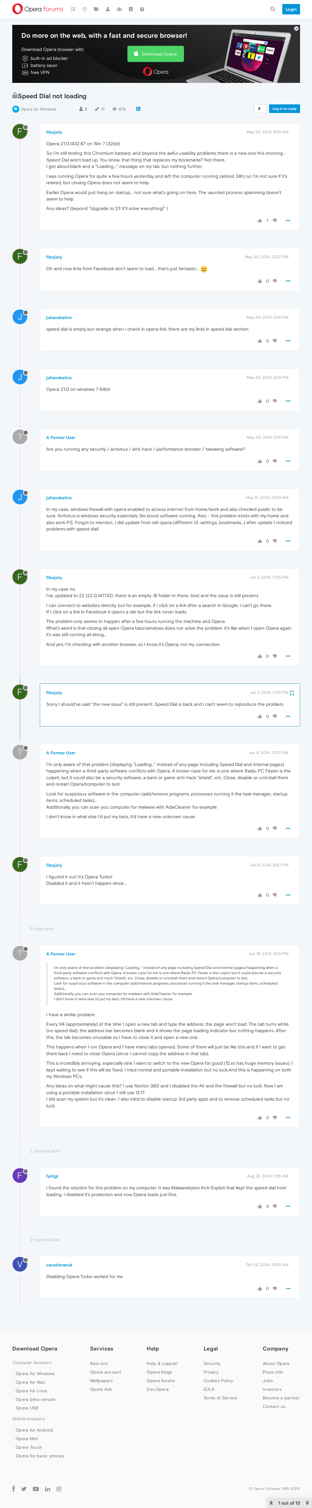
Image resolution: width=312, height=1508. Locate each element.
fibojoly (54, 132)
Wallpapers (101, 1380)
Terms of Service (220, 1397)
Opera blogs (159, 1372)
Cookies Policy (218, 1380)
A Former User (60, 437)
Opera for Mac (31, 1382)
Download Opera (159, 53)
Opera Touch (29, 1447)
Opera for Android (34, 1430)
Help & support (162, 1363)
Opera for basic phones (40, 1455)
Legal (211, 1348)
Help (153, 1348)
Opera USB (27, 1407)
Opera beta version (35, 1399)
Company (275, 1348)
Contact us (274, 1406)
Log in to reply (285, 109)
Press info (273, 1372)
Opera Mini (27, 1438)
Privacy (211, 1372)
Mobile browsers (28, 1418)
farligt (52, 1176)
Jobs (268, 1380)
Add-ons (99, 1363)
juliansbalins (59, 317)
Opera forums (161, 1380)
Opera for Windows (38, 109)
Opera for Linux (31, 1390)
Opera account (105, 1372)
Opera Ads (101, 1389)
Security (212, 1363)
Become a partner (281, 1397)
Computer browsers (31, 1362)
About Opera (276, 1363)
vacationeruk (59, 1264)
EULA (209, 1389)
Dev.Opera (158, 1389)
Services (101, 1348)
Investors (272, 1389)
